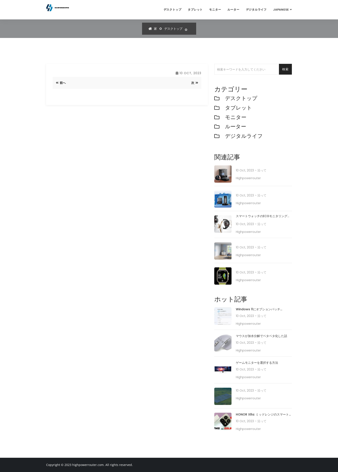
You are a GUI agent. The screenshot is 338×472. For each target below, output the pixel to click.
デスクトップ (173, 10)
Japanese (281, 10)
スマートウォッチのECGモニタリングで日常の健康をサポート (263, 216)
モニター (215, 10)
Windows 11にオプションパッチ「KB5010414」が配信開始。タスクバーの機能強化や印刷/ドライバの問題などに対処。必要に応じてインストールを (264, 309)
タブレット (195, 10)
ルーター (233, 10)
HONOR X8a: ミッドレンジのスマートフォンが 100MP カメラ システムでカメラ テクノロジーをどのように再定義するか (264, 414)
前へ (61, 83)
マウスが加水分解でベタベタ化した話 (261, 336)
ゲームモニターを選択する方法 (257, 363)
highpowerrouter (248, 178)
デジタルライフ (256, 10)
